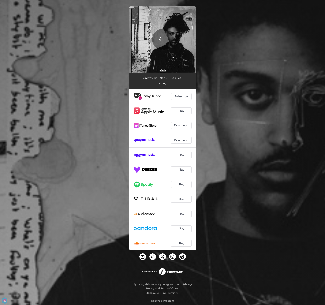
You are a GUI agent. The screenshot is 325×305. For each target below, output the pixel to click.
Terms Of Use (169, 288)
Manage (151, 292)
